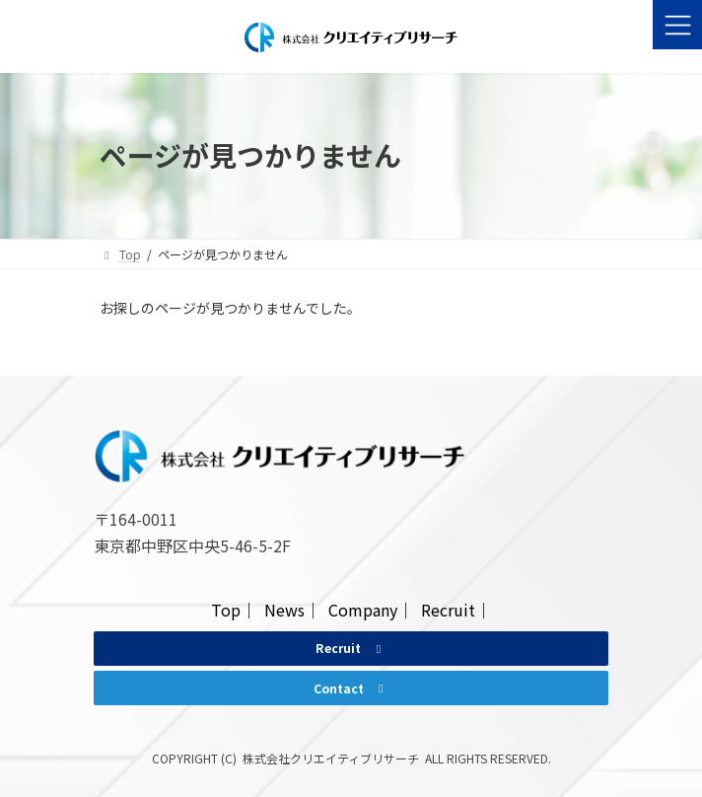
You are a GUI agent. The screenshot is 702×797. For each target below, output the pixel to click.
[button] (350, 648)
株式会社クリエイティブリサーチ (331, 758)
